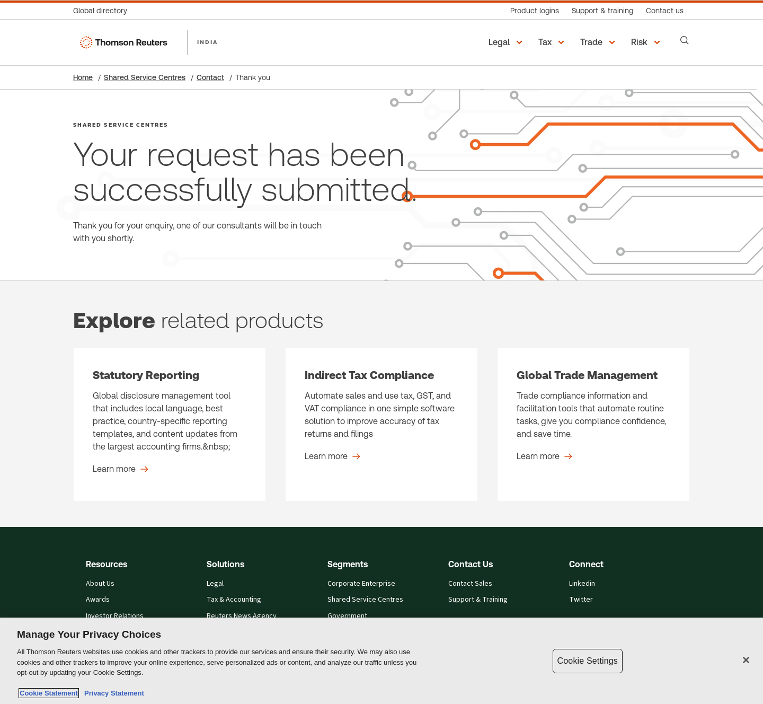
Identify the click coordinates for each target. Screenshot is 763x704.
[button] (507, 42)
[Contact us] (665, 11)
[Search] (684, 40)
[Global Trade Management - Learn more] (593, 424)
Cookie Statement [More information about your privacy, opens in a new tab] (49, 693)
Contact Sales (470, 583)
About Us (100, 583)
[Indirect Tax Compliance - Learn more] (381, 424)
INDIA (207, 42)
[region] (381, 661)
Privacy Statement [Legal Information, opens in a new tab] (112, 693)
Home (83, 77)
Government (347, 616)
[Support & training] (602, 11)
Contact (210, 77)
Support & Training (478, 599)
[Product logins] (534, 11)
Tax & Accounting (234, 599)
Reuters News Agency (242, 616)
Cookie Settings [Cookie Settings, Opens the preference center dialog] (587, 660)
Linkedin (582, 583)
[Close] (746, 660)
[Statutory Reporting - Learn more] (169, 424)
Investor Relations (115, 616)
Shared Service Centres (144, 77)
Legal (215, 583)
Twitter (581, 599)
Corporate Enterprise (361, 583)
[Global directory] (103, 11)
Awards (98, 599)
